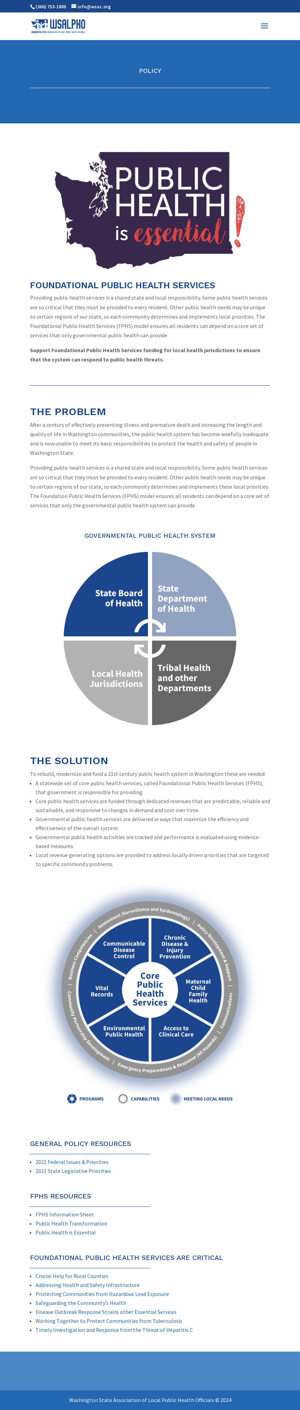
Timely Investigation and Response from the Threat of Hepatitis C (114, 1329)
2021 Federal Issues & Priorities (72, 1161)
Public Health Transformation (71, 1223)
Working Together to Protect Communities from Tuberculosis (109, 1320)
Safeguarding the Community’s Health (81, 1302)
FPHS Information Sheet (65, 1214)
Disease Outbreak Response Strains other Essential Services (106, 1311)
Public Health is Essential (66, 1232)
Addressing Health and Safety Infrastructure (88, 1284)
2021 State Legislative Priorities (73, 1170)
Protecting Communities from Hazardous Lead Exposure (102, 1293)
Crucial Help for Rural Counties (72, 1275)
